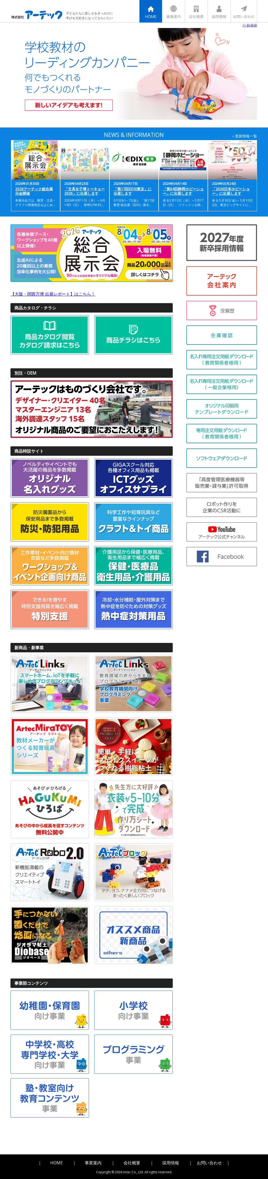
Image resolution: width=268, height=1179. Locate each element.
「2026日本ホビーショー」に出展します (231, 191)
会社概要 (132, 1161)
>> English (249, 25)
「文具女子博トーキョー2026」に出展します (84, 191)
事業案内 (93, 1161)
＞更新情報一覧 (244, 136)
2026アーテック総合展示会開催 (34, 191)
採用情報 (170, 1161)
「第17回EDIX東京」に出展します (133, 191)
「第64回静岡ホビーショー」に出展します (183, 191)
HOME (56, 1161)
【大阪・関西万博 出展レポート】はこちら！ (52, 295)
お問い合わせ (209, 1161)
